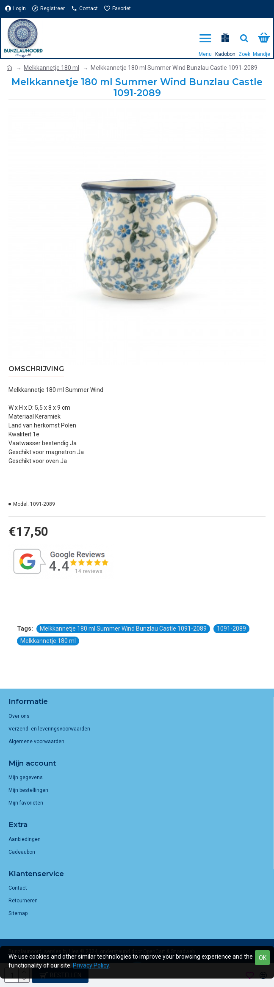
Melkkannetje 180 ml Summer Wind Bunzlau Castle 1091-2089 (123, 628)
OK (262, 957)
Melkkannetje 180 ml (51, 67)
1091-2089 (231, 628)
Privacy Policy (91, 965)
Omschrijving (36, 369)
